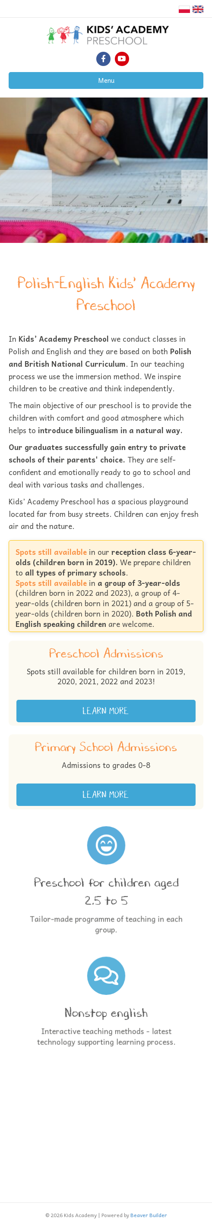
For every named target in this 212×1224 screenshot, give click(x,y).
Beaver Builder (148, 1215)
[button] (106, 711)
